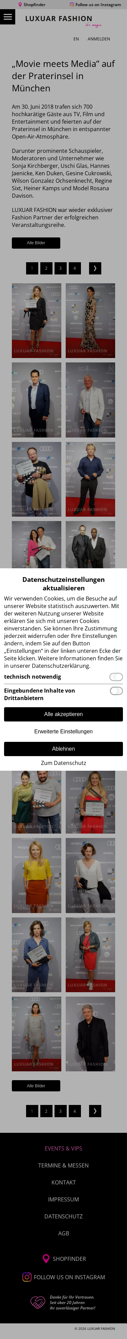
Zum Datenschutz (63, 763)
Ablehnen (63, 749)
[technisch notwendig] (63, 677)
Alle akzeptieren (63, 714)
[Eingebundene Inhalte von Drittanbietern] (63, 694)
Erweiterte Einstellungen (63, 731)
